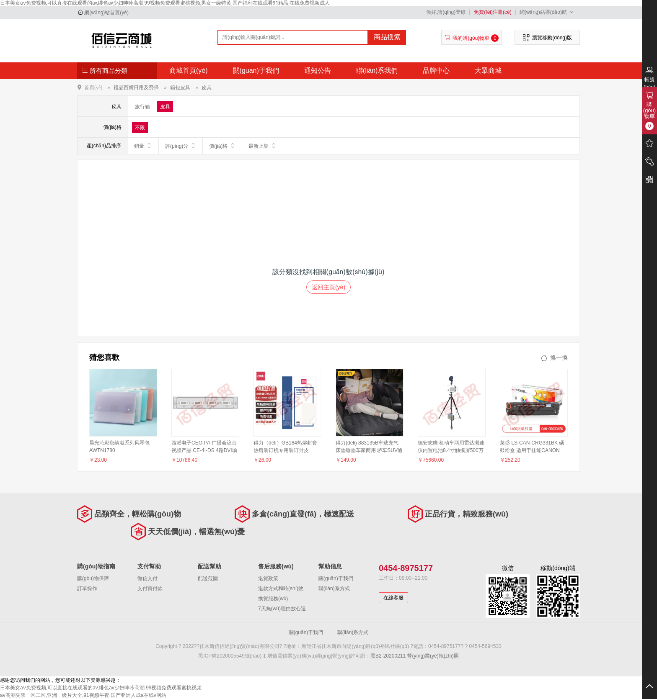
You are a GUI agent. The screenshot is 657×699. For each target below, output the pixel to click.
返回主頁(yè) (328, 287)
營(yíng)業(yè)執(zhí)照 (432, 656)
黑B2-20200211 (388, 656)
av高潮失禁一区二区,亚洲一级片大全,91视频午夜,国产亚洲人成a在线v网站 (83, 695)
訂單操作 (87, 588)
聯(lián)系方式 (334, 588)
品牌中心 (436, 70)
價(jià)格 (222, 146)
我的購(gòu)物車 (472, 38)
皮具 (207, 87)
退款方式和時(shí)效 (280, 588)
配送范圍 (208, 578)
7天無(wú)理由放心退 (282, 609)
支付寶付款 (150, 588)
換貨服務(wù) (273, 598)
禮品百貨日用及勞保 (136, 87)
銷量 (143, 146)
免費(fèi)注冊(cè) (492, 12)
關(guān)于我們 (256, 70)
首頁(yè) (93, 87)
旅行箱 (142, 107)
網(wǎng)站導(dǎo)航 (548, 11)
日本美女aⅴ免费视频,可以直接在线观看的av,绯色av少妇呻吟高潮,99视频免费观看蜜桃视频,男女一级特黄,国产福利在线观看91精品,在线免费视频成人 (165, 3)
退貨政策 (268, 578)
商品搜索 (387, 37)
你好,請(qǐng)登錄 (446, 12)
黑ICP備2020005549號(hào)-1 (232, 656)
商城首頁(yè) (188, 70)
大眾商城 (488, 70)
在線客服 (393, 598)
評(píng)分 (180, 146)
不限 (140, 128)
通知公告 (317, 70)
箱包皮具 (180, 87)
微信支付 (147, 578)
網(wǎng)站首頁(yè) (106, 12)
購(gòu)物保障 (93, 578)
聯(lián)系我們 (377, 70)
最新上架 (262, 146)
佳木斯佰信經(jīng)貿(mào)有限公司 (121, 40)
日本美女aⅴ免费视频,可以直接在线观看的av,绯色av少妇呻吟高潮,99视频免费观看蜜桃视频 (101, 688)
